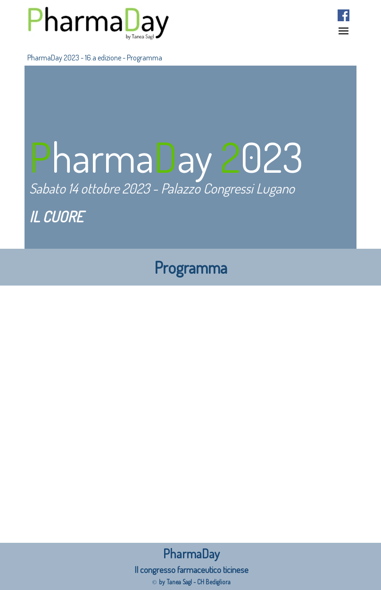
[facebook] (343, 15)
